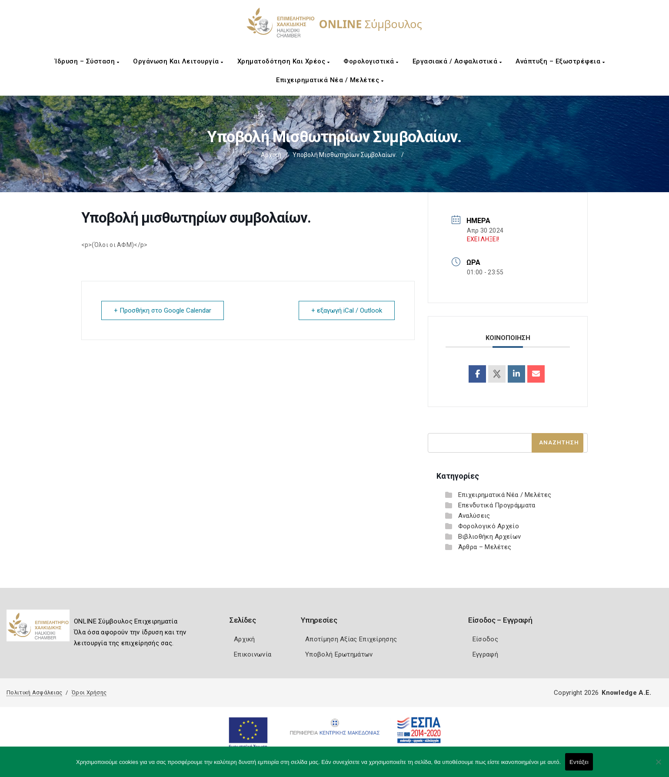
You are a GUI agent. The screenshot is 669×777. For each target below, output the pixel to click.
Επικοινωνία (252, 654)
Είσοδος (485, 639)
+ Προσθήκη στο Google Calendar (162, 310)
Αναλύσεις (474, 516)
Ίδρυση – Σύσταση (87, 61)
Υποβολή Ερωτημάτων (339, 654)
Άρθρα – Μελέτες (485, 547)
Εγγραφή (485, 654)
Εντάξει (579, 762)
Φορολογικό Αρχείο (488, 526)
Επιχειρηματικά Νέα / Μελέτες (329, 80)
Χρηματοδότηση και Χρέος (283, 61)
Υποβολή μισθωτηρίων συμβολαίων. (345, 154)
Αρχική (271, 154)
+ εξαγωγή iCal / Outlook (346, 310)
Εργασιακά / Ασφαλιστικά (457, 61)
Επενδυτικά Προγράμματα (497, 505)
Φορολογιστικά (371, 61)
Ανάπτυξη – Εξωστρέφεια (560, 61)
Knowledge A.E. (626, 693)
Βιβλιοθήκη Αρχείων (489, 536)
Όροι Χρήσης (89, 692)
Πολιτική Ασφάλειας (34, 692)
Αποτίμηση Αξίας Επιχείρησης (351, 639)
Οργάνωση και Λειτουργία (178, 61)
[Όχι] (658, 766)
